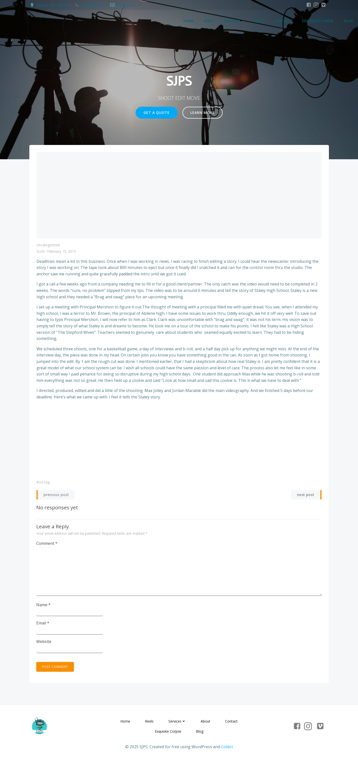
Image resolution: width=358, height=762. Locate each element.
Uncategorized (48, 245)
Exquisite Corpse (318, 21)
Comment (47, 543)
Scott (40, 251)
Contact (283, 21)
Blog (348, 21)
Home (189, 21)
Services (234, 21)
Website (44, 641)
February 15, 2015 (61, 251)
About (259, 21)
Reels (209, 21)
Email (43, 623)
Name (43, 605)
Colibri (227, 747)
